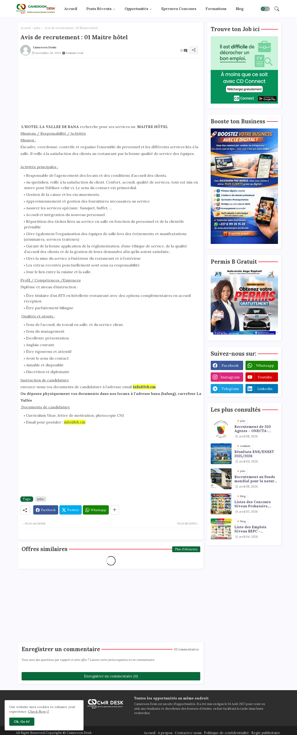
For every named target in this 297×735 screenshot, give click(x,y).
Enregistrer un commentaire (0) (111, 676)
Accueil (70, 8)
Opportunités (136, 8)
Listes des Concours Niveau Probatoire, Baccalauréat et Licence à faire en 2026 (255, 504)
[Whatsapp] (96, 510)
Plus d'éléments (186, 549)
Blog (240, 8)
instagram (230, 377)
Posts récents (99, 8)
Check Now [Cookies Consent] (37, 711)
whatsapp (265, 365)
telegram (230, 388)
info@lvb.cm (74, 422)
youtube (265, 377)
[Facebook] (45, 510)
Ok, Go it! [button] (22, 721)
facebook (230, 365)
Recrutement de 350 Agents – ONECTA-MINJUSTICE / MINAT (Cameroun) (254, 429)
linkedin (264, 388)
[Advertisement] (110, 90)
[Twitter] (70, 510)
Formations (216, 8)
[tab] (71, 8)
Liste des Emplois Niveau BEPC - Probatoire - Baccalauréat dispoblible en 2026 (251, 529)
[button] (265, 9)
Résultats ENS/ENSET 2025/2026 (254, 454)
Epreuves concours (178, 8)
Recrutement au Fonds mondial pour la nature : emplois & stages (255, 479)
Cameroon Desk (79, 733)
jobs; (37, 28)
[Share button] (114, 510)
